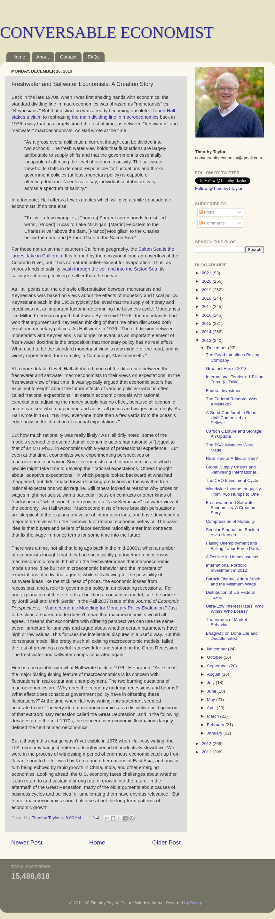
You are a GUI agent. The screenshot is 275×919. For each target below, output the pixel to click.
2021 (207, 273)
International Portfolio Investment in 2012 (226, 568)
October (215, 657)
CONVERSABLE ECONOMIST (107, 32)
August (214, 674)
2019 (207, 289)
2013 (207, 340)
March (213, 716)
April (212, 707)
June (212, 691)
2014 (207, 331)
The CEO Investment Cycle (232, 480)
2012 (207, 743)
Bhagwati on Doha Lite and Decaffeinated (232, 636)
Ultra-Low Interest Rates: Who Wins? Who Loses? (235, 609)
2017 (207, 306)
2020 (207, 281)
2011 (207, 752)
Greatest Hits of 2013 (226, 368)
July (211, 682)
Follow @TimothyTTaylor (218, 188)
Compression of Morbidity (230, 521)
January (215, 733)
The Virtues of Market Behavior (226, 622)
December (217, 347)
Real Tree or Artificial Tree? (232, 458)
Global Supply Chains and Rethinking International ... (233, 470)
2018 (207, 298)
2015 (207, 323)
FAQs (94, 56)
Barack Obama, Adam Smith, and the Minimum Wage (234, 581)
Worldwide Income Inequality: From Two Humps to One (234, 491)
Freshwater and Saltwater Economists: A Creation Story (230, 507)
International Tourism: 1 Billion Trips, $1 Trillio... (234, 379)
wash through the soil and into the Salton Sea (109, 268)
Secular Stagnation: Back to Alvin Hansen (232, 532)
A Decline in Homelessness (232, 556)
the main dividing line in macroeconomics (116, 117)
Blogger (197, 902)
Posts (207, 212)
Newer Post (27, 842)
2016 (207, 315)
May (211, 699)
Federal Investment (224, 390)
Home (18, 56)
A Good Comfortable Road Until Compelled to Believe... (231, 417)
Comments (212, 223)
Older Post (166, 842)
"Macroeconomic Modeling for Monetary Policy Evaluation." (105, 607)
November (217, 649)
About (42, 56)
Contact (68, 56)
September (218, 666)
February (216, 724)
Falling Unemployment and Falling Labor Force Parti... (234, 546)
